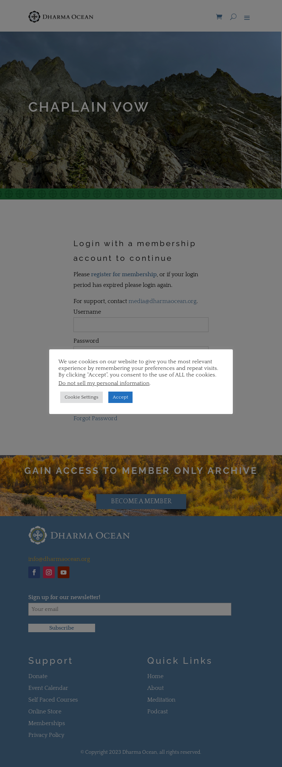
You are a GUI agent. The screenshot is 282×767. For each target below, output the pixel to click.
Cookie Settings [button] (81, 397)
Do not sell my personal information (103, 383)
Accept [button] (120, 397)
